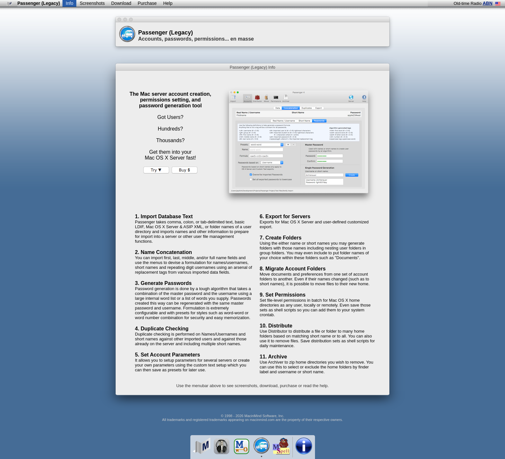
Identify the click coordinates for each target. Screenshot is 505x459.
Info (69, 3)
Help (168, 3)
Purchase (147, 3)
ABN (487, 3)
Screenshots (92, 3)
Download (121, 3)
